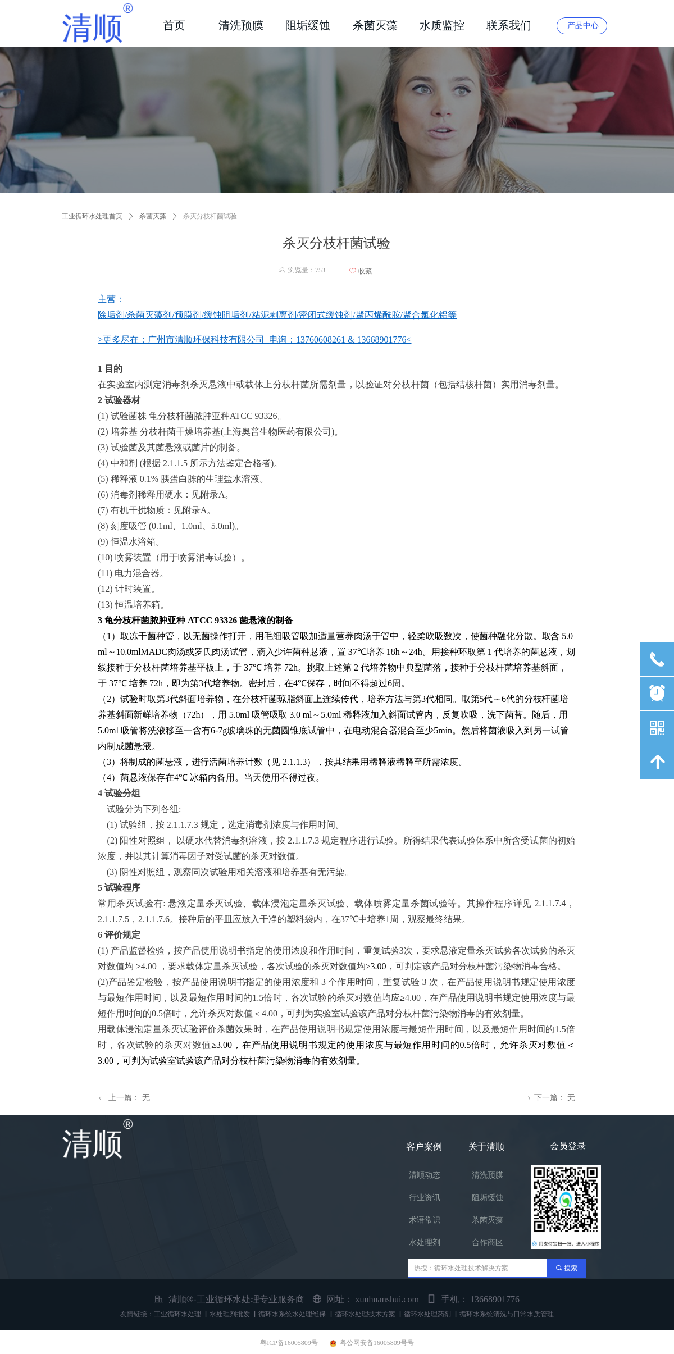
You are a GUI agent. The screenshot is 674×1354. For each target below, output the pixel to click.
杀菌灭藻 (152, 216)
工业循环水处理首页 (92, 216)
